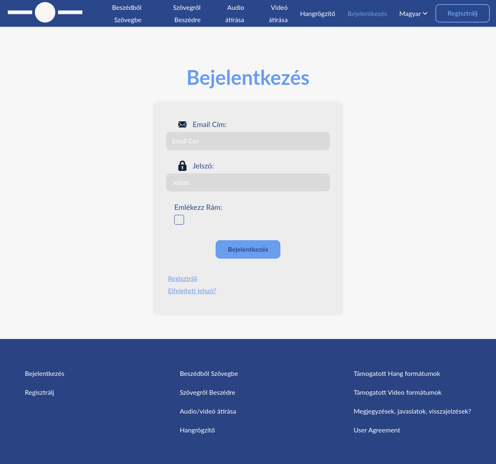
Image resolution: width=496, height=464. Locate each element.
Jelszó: (203, 165)
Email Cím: (210, 124)
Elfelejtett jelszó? (192, 290)
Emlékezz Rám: (198, 207)
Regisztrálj (463, 13)
